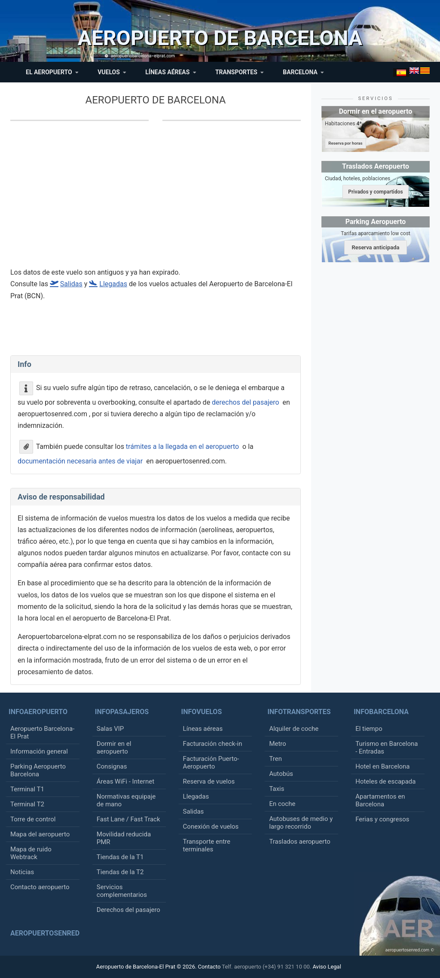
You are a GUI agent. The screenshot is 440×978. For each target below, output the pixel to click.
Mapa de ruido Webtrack (31, 853)
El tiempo (368, 729)
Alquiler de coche (293, 729)
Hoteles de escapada (385, 781)
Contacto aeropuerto (40, 887)
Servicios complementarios (122, 891)
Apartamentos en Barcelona (380, 800)
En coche (282, 804)
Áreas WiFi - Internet (125, 781)
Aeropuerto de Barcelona (156, 100)
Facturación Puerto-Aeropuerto (211, 762)
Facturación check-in (212, 744)
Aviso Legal (326, 966)
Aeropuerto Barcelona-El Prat (42, 732)
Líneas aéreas (203, 729)
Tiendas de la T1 (120, 857)
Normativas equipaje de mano (126, 800)
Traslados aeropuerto (299, 841)
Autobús (281, 774)
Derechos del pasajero (128, 910)
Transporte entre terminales (206, 845)
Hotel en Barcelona (382, 766)
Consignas (112, 766)
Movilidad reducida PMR (124, 838)
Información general (39, 751)
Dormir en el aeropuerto (114, 747)
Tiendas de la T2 (120, 872)
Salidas (193, 811)
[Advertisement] (193, 199)
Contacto (209, 966)
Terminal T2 (27, 804)
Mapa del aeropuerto (40, 834)
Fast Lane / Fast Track (128, 819)
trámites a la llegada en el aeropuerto (182, 446)
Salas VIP (110, 729)
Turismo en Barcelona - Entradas (386, 747)
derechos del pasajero (245, 402)
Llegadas (196, 796)
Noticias (22, 872)
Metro (277, 744)
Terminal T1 (27, 789)
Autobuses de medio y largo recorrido (301, 822)
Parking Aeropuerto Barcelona (38, 770)
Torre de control (32, 819)
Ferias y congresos (382, 819)
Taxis (276, 789)
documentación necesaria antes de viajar (80, 461)
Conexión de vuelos (211, 826)
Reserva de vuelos (209, 781)
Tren (275, 759)
